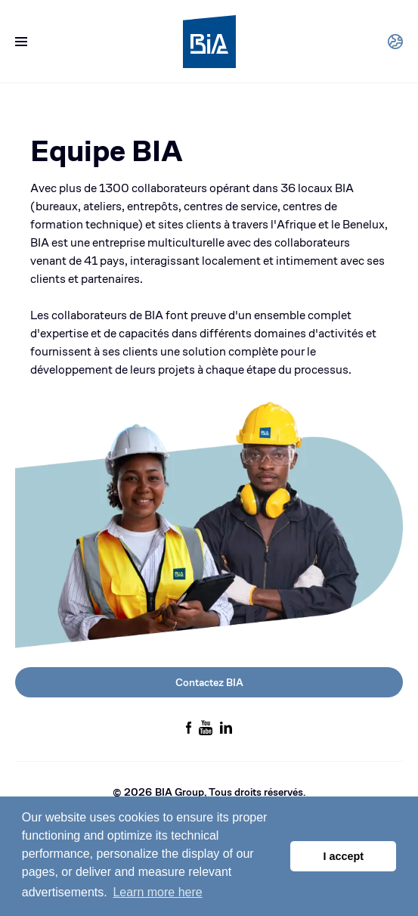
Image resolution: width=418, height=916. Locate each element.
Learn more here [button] (157, 892)
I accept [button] (343, 856)
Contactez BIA (209, 682)
